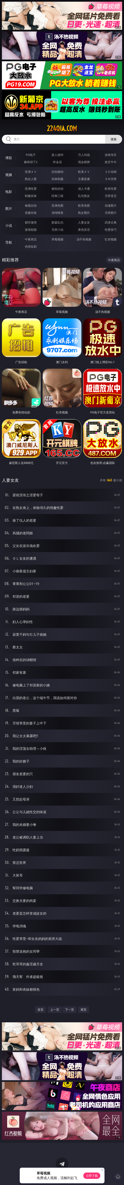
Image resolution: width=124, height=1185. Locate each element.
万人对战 (84, 155)
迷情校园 (31, 230)
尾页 (83, 1010)
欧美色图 (84, 205)
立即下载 (92, 1176)
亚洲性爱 (31, 189)
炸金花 (57, 162)
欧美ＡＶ (84, 172)
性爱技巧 (111, 230)
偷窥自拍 (31, 205)
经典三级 (57, 196)
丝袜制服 (57, 179)
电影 (8, 191)
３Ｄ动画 (111, 172)
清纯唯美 (57, 213)
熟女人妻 (31, 179)
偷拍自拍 (57, 189)
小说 (8, 225)
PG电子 (31, 155)
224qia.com (62, 128)
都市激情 (31, 222)
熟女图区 (84, 213)
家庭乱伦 (57, 222)
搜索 (114, 139)
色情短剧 (31, 246)
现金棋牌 (84, 162)
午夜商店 (31, 239)
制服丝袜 (31, 196)
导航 (8, 242)
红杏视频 (111, 239)
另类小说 (57, 230)
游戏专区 (111, 155)
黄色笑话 (84, 230)
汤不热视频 (84, 239)
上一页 (54, 1010)
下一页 (69, 1010)
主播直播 (84, 179)
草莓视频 (57, 239)
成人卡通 (84, 189)
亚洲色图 (57, 205)
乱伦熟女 (84, 196)
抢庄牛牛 (111, 162)
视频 (8, 174)
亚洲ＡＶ (31, 172)
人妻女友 (84, 222)
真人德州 (57, 155)
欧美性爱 (111, 189)
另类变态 (111, 196)
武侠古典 (111, 222)
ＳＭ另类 (111, 179)
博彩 (8, 157)
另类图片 (111, 213)
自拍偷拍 (57, 172)
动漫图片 (111, 205)
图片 (8, 208)
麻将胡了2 (31, 162)
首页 (40, 1010)
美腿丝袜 (31, 213)
